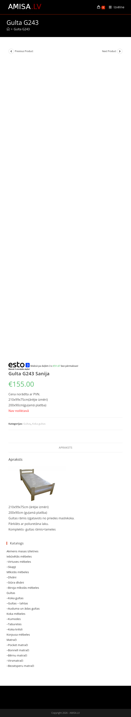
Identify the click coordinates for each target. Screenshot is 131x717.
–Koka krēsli (15, 629)
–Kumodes (14, 619)
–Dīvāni (11, 577)
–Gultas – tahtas (17, 603)
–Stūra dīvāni (15, 582)
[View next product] (120, 51)
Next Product (109, 51)
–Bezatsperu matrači (20, 666)
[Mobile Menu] (115, 7)
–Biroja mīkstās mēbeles (23, 588)
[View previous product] (11, 51)
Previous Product (24, 51)
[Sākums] (8, 29)
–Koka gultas (15, 598)
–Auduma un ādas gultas (23, 608)
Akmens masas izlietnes (22, 551)
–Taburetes (14, 624)
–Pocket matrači (17, 645)
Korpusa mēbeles (18, 634)
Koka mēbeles (16, 614)
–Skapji (11, 567)
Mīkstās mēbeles (18, 572)
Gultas (27, 423)
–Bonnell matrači (18, 650)
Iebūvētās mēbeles (19, 556)
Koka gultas (39, 423)
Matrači (12, 640)
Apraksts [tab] (65, 447)
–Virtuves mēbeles (19, 561)
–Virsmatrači (15, 660)
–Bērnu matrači (17, 655)
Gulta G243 (22, 29)
